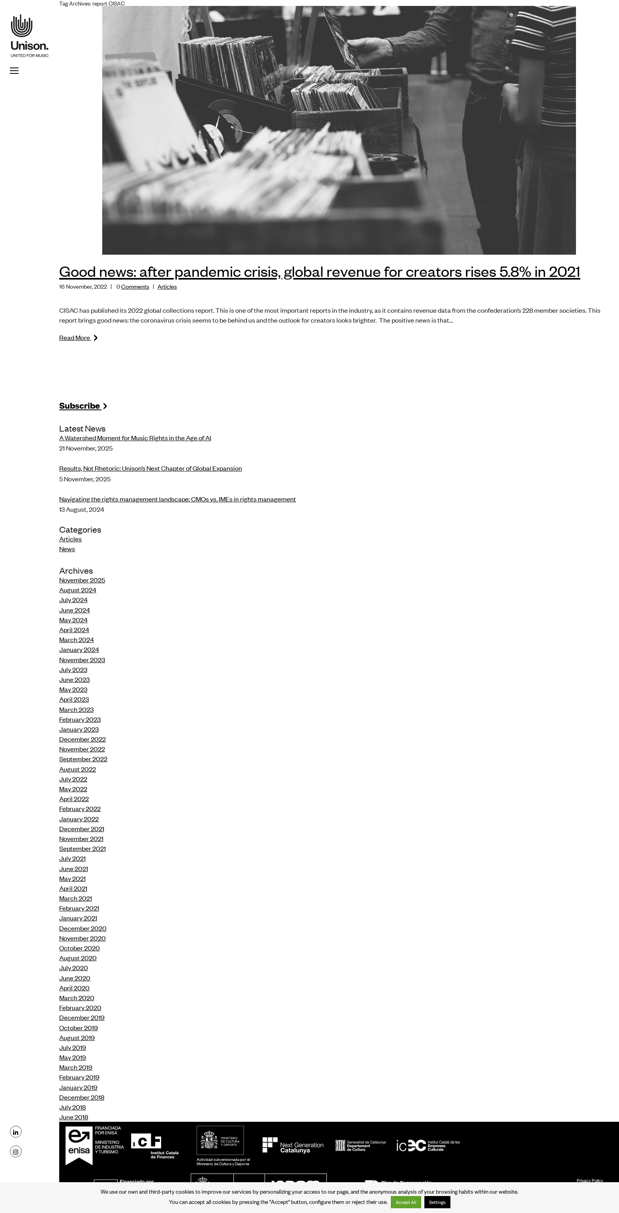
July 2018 (72, 1106)
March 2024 (76, 639)
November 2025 (82, 579)
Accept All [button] (406, 1201)
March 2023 (76, 709)
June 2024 (74, 609)
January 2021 (78, 917)
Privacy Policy (590, 1180)
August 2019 (77, 1037)
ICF (154, 1145)
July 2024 (73, 599)
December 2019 (82, 1017)
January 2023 (79, 729)
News (67, 548)
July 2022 (73, 778)
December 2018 (81, 1097)
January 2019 (78, 1087)
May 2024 (73, 619)
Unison (29, 35)
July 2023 (73, 669)
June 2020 (74, 977)
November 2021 (81, 838)
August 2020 (78, 957)
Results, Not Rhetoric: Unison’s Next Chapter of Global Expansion (150, 468)
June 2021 (73, 868)
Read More (78, 337)
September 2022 (83, 758)
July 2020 (73, 967)
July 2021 (72, 858)
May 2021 (72, 878)
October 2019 (78, 1027)
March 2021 (75, 898)
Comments (135, 286)
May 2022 (73, 788)
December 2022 (82, 738)
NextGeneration (292, 1145)
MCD (220, 1140)
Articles (167, 286)
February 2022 (80, 808)
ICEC (398, 1145)
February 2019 (79, 1076)
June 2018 (73, 1116)
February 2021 (79, 907)
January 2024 (79, 649)
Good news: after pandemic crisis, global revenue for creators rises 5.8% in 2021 (319, 270)
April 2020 (74, 987)
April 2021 (73, 888)
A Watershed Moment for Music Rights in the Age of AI (135, 437)
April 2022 (74, 798)
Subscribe (83, 405)
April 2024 (74, 629)
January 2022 (79, 818)
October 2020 (79, 947)
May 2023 (73, 689)
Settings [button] (437, 1201)
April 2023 (74, 699)
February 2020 (80, 1007)
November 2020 (82, 937)
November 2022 (82, 748)
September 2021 (82, 848)
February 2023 (80, 719)
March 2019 (75, 1067)
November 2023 (82, 659)
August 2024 (77, 589)
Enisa (97, 1145)
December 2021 (81, 828)
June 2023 (74, 679)
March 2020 (76, 997)
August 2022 (77, 768)
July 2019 (72, 1047)
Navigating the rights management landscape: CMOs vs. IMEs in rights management (177, 498)
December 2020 (83, 928)
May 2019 (72, 1057)
